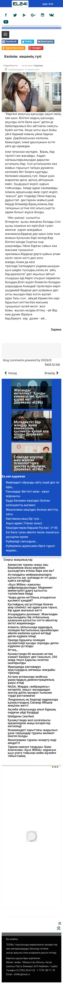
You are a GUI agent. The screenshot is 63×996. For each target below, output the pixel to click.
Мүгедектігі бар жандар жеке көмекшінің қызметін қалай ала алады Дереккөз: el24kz (31, 458)
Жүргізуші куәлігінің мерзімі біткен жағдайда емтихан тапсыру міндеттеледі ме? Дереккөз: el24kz (31, 394)
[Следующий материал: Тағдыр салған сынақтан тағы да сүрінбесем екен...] (51, 373)
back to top (52, 364)
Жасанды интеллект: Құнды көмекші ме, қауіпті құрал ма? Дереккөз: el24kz (31, 425)
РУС (51, 4)
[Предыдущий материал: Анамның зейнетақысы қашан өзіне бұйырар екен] (10, 373)
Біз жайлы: (12, 939)
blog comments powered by (27, 360)
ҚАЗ (45, 4)
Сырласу (38, 65)
